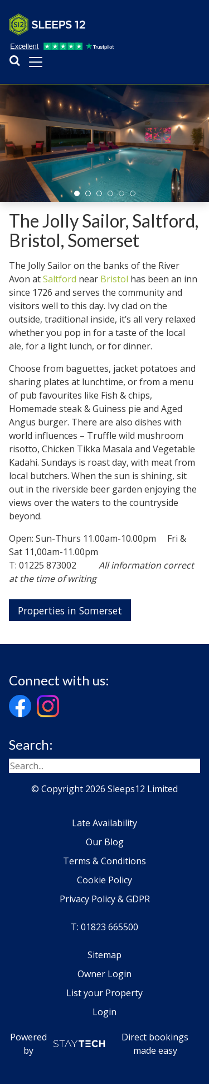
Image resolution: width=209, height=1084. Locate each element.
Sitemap (104, 955)
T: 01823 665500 (104, 927)
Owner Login (104, 974)
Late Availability (104, 823)
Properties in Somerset (70, 610)
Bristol (114, 279)
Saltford (59, 279)
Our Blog (105, 842)
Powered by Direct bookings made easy (99, 1044)
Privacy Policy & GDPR (105, 899)
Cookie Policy (104, 880)
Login (104, 1012)
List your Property (104, 993)
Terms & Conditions (104, 861)
